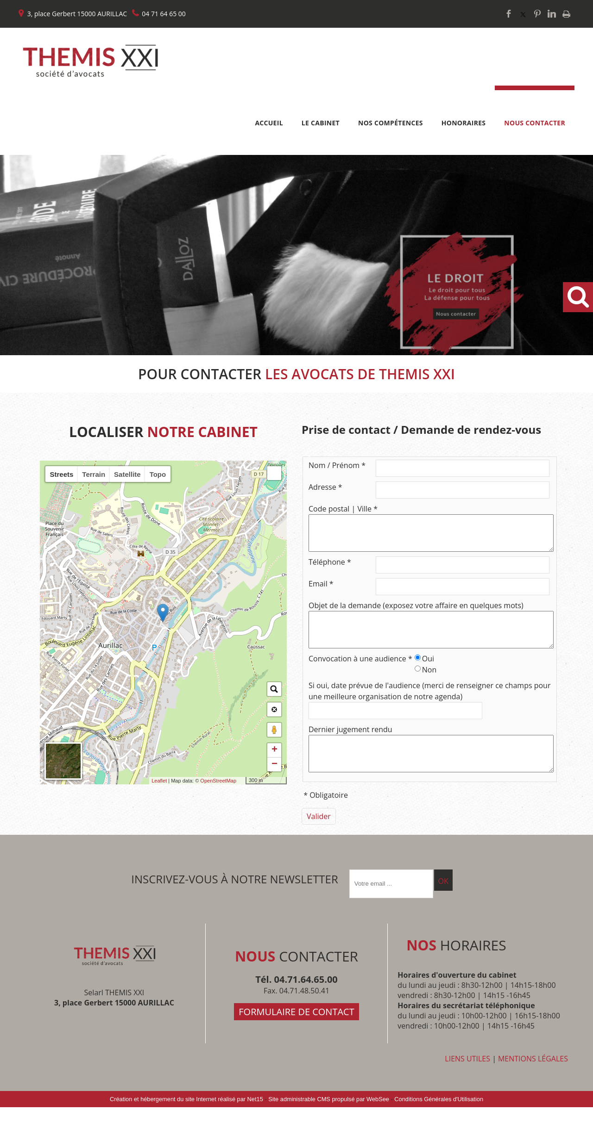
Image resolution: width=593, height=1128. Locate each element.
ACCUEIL (269, 122)
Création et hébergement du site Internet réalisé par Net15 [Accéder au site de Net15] (186, 1119)
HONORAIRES (464, 122)
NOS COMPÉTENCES (390, 122)
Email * (321, 591)
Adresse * (325, 487)
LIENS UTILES (467, 1079)
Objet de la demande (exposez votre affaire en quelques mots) (416, 612)
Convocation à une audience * (360, 672)
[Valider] (319, 837)
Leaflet (159, 780)
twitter (523, 13)
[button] (274, 473)
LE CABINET (321, 122)
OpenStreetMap (218, 780)
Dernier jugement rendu (350, 743)
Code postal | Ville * (343, 509)
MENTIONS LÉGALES (533, 1079)
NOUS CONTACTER (534, 122)
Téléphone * (330, 569)
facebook (508, 13)
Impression (566, 14)
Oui (428, 672)
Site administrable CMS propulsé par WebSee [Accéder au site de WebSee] (328, 1119)
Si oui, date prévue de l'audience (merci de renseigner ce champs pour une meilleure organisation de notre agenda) (429, 704)
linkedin (551, 13)
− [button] (274, 764)
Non (429, 683)
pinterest (537, 13)
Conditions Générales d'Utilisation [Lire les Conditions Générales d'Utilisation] (438, 1119)
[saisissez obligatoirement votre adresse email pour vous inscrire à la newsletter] (391, 904)
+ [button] (274, 750)
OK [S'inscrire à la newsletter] (443, 902)
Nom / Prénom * (337, 465)
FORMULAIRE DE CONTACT (296, 1032)
